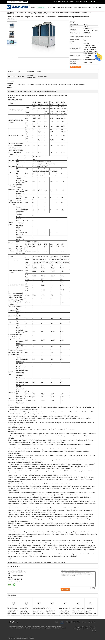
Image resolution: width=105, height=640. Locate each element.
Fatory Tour (77, 622)
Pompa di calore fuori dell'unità (24, 562)
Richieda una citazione (82, 1)
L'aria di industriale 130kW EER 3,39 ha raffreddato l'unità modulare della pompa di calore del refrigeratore (12, 612)
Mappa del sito (92, 622)
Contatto (72, 66)
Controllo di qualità (82, 7)
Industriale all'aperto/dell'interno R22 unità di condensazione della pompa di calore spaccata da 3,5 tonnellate (51, 613)
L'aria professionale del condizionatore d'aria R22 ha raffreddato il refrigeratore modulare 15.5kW (39, 612)
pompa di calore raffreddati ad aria (41, 562)
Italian (95, 1)
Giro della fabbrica (64, 7)
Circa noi (51, 7)
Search (25, 1)
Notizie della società (39, 13)
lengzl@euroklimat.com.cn (88, 632)
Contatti (84, 622)
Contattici (97, 7)
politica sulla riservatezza (16, 626)
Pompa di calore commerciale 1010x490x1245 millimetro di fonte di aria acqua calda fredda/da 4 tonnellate (25, 612)
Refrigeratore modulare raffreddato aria (26, 12)
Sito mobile (10, 634)
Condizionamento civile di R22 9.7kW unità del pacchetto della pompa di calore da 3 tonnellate (78, 611)
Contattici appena (29, 638)
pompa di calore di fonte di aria (57, 562)
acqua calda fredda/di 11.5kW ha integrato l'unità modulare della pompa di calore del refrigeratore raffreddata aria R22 (65, 612)
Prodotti (40, 7)
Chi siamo (69, 622)
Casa (33, 7)
